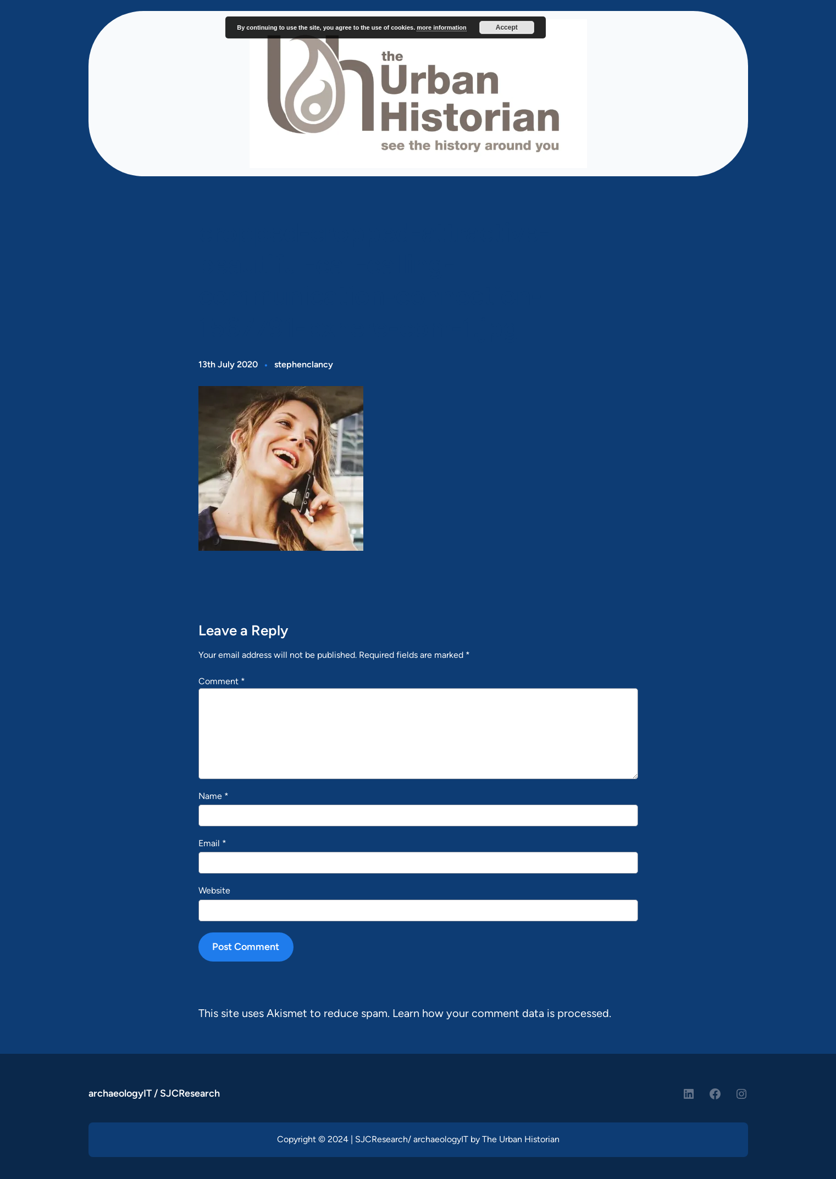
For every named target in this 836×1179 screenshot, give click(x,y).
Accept (507, 27)
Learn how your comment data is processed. (501, 1013)
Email (212, 843)
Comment (221, 681)
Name (213, 796)
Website (214, 890)
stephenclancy (303, 364)
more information (441, 27)
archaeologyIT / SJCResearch (154, 1093)
